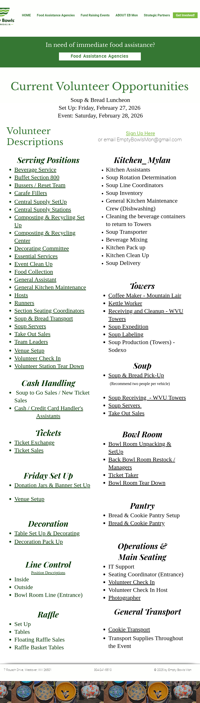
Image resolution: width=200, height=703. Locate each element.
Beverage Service (35, 169)
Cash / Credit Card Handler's (48, 408)
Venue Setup (29, 499)
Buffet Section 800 (36, 177)
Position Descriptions (48, 573)
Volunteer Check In (131, 582)
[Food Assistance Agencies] (100, 56)
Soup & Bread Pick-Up (136, 375)
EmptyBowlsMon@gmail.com (149, 139)
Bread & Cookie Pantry (136, 523)
